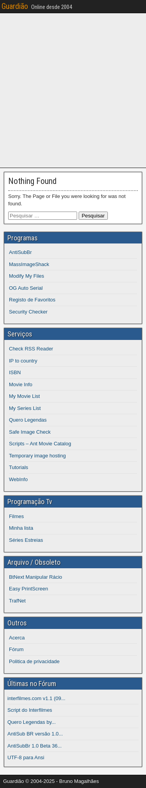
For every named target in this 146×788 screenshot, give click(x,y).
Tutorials (18, 467)
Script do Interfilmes (29, 710)
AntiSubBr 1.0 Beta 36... (34, 746)
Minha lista (21, 528)
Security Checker (28, 312)
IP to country (23, 361)
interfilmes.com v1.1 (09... (36, 698)
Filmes (16, 516)
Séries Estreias (26, 540)
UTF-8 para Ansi (25, 757)
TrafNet (17, 601)
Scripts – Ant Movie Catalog (40, 444)
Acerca (17, 638)
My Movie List (24, 396)
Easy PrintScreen (28, 589)
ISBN (15, 372)
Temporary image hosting (37, 456)
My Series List (25, 408)
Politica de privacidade (34, 661)
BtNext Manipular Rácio (35, 577)
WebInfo (18, 479)
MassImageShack (29, 264)
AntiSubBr (20, 252)
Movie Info (20, 384)
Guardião (15, 6)
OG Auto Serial (26, 288)
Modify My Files (26, 276)
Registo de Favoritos (32, 300)
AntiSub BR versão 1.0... (35, 734)
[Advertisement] (73, 89)
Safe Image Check (30, 432)
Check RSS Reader (31, 349)
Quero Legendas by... (31, 722)
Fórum (16, 649)
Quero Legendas (28, 420)
